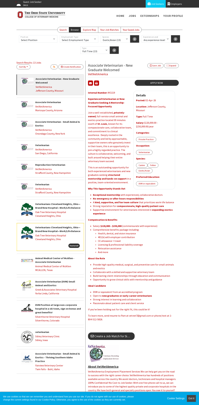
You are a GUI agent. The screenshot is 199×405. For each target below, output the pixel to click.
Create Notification (71, 66)
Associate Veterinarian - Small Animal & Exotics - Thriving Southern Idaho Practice (57, 357)
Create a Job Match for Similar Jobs (113, 336)
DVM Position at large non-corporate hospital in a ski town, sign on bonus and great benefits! (58, 308)
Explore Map (89, 29)
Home (120, 16)
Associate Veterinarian (48, 102)
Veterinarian (42, 145)
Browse (75, 29)
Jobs (132, 16)
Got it (191, 398)
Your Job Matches (109, 29)
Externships (149, 16)
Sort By (22, 66)
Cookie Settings (176, 398)
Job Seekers (156, 4)
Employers (175, 4)
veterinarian (42, 332)
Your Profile (173, 16)
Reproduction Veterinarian (50, 164)
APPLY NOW (156, 82)
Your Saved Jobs (131, 29)
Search (63, 29)
